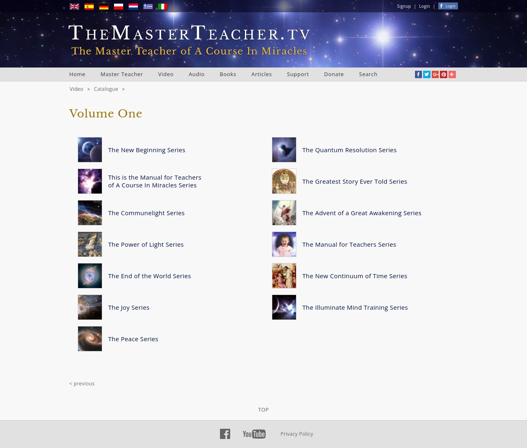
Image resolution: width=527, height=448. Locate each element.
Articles (261, 74)
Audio (197, 74)
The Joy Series (129, 307)
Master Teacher (122, 74)
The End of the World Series (149, 276)
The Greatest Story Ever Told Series (355, 181)
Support (298, 74)
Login (424, 6)
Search (368, 74)
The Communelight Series (146, 213)
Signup (404, 6)
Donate (334, 74)
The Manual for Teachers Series (350, 244)
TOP (263, 409)
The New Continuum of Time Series (355, 276)
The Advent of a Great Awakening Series (362, 213)
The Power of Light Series (146, 244)
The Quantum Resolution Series (350, 150)
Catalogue (106, 89)
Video (166, 74)
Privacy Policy (296, 433)
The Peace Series (133, 339)
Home (78, 74)
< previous (82, 383)
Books (228, 74)
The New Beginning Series (147, 150)
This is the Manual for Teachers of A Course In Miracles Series (155, 181)
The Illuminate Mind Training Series (355, 307)
